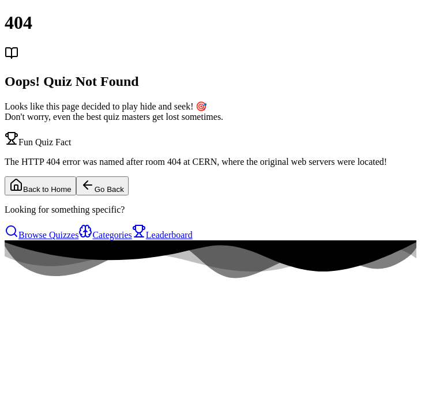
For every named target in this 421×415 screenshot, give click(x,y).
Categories (104, 235)
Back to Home (40, 186)
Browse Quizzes (41, 235)
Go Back (102, 186)
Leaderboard (162, 235)
